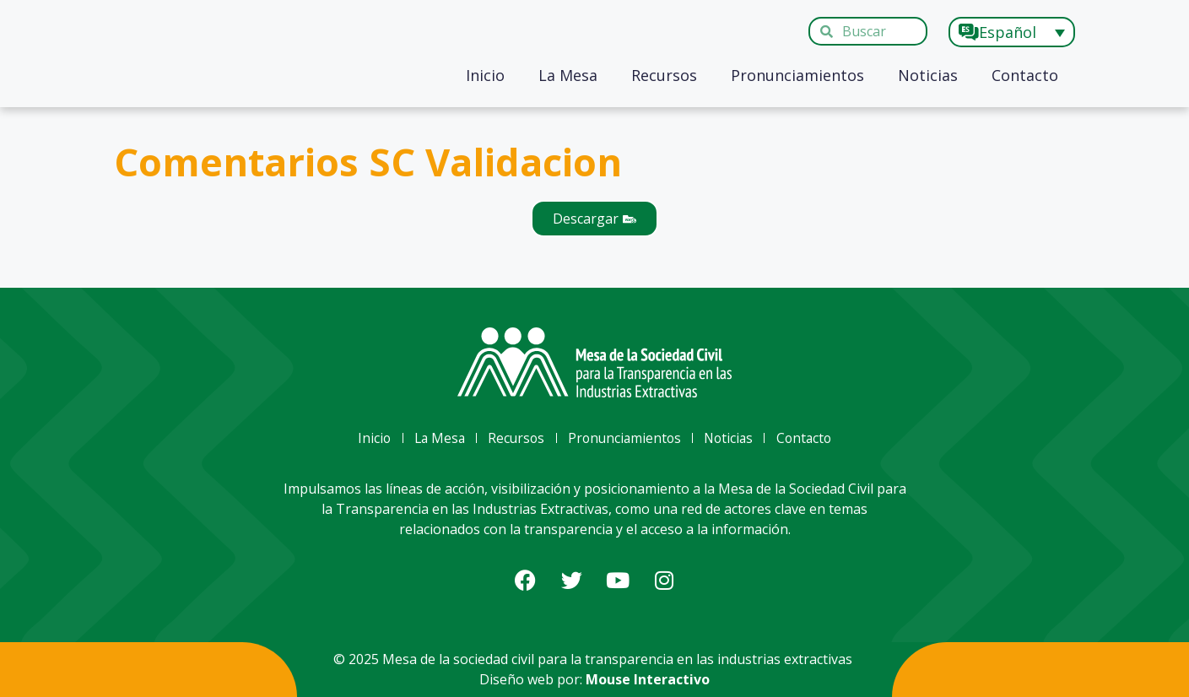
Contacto (1025, 75)
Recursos (664, 75)
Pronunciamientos (797, 75)
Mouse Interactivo (648, 679)
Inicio (485, 75)
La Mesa (567, 75)
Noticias (928, 75)
